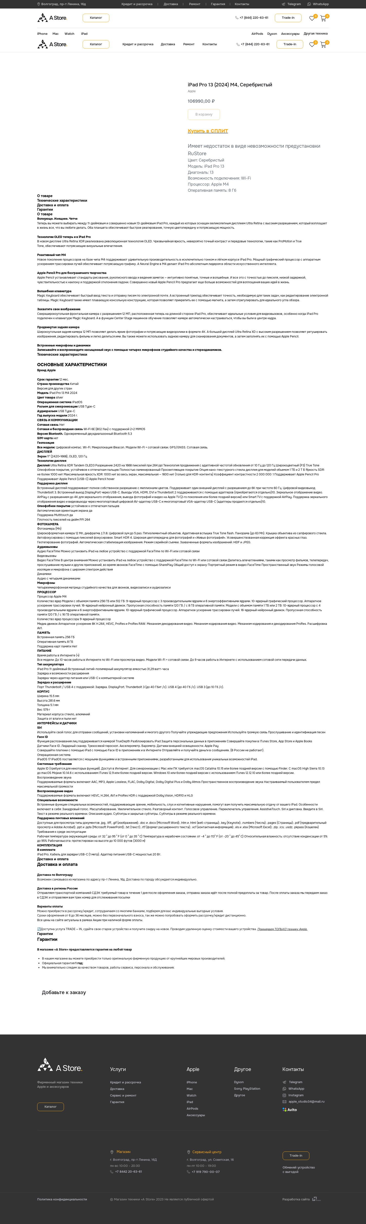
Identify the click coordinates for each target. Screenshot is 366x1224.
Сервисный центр (206, 1152)
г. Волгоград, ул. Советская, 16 (210, 1160)
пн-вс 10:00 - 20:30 (125, 1166)
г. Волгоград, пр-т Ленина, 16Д (133, 1160)
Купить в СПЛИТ (208, 131)
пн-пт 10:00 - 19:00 (201, 1166)
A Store (58, 17)
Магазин (124, 1152)
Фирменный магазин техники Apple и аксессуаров (60, 1084)
